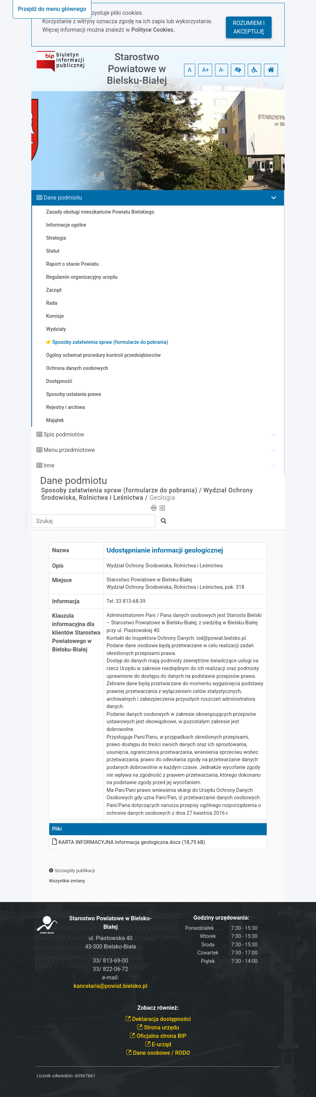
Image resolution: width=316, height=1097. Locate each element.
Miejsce (62, 580)
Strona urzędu (158, 1027)
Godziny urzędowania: (221, 917)
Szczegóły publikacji (72, 870)
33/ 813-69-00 (110, 960)
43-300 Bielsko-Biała (110, 946)
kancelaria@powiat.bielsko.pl (110, 986)
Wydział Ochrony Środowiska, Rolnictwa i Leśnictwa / (147, 494)
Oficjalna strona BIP (157, 1036)
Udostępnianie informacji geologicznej (165, 550)
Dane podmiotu (63, 197)
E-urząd (158, 1044)
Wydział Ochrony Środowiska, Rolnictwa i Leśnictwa (165, 566)
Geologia (162, 497)
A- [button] (221, 70)
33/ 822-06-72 (110, 969)
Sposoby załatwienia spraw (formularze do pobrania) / (121, 490)
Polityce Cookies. (153, 29)
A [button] (189, 70)
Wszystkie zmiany (67, 880)
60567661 (85, 1075)
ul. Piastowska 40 (110, 938)
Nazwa (60, 550)
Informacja (66, 601)
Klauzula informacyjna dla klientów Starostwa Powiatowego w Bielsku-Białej (76, 632)
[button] (238, 70)
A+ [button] (205, 70)
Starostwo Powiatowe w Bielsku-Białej (137, 68)
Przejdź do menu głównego (52, 9)
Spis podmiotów (64, 434)
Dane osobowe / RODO (158, 1052)
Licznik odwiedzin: (55, 1075)
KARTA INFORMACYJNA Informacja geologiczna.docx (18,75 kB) (128, 842)
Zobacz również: (158, 1007)
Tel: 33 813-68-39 (126, 601)
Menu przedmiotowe (69, 450)
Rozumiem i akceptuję (249, 27)
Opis (57, 565)
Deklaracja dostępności (158, 1019)
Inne (49, 465)
